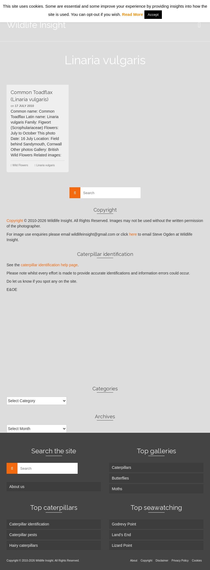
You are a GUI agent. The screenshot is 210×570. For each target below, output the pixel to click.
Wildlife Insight (36, 25)
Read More (132, 14)
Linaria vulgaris (45, 165)
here (133, 234)
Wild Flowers (20, 165)
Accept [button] (153, 15)
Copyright (15, 220)
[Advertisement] (105, 338)
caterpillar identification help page (49, 265)
